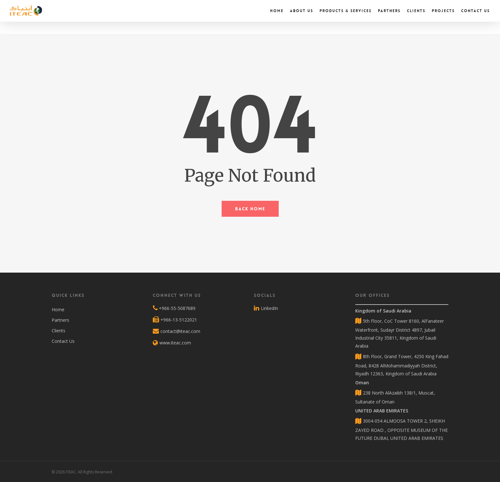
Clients (58, 331)
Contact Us (63, 341)
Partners (60, 320)
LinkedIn (266, 308)
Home (58, 309)
